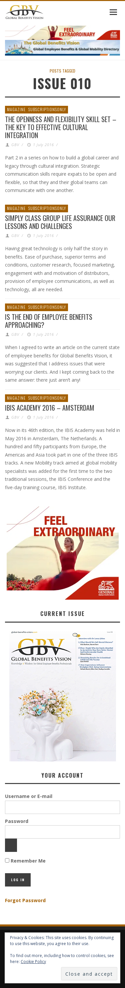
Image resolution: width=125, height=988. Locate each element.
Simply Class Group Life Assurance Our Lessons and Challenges (60, 222)
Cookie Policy (33, 961)
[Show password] (11, 845)
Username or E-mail (28, 796)
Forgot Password (25, 900)
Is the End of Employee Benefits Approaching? (48, 321)
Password (16, 821)
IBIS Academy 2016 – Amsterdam (49, 408)
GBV (15, 144)
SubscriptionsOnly (47, 109)
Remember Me (25, 861)
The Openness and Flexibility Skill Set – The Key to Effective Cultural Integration (60, 127)
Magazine (16, 109)
